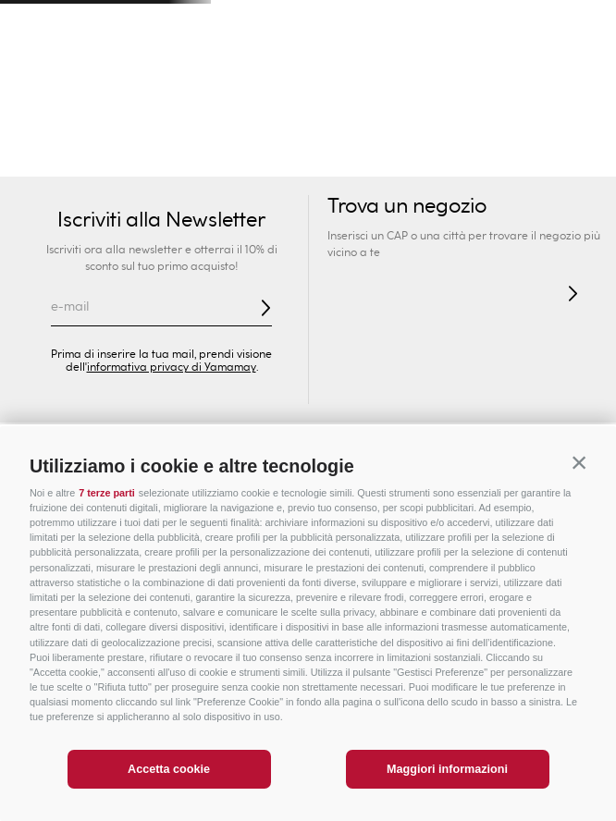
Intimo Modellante (475, 157)
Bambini (257, 120)
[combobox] (421, 74)
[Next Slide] (580, 23)
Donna (52, 120)
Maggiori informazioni (447, 769)
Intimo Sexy (157, 157)
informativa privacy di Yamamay (171, 367)
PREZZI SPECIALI (555, 120)
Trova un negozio (407, 206)
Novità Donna (55, 157)
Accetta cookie (169, 769)
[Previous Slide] (35, 23)
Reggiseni (327, 157)
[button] (579, 463)
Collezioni (246, 157)
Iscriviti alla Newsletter (161, 220)
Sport (462, 120)
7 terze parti (107, 492)
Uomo (154, 120)
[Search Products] (429, 74)
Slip (388, 157)
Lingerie (575, 157)
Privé (359, 120)
